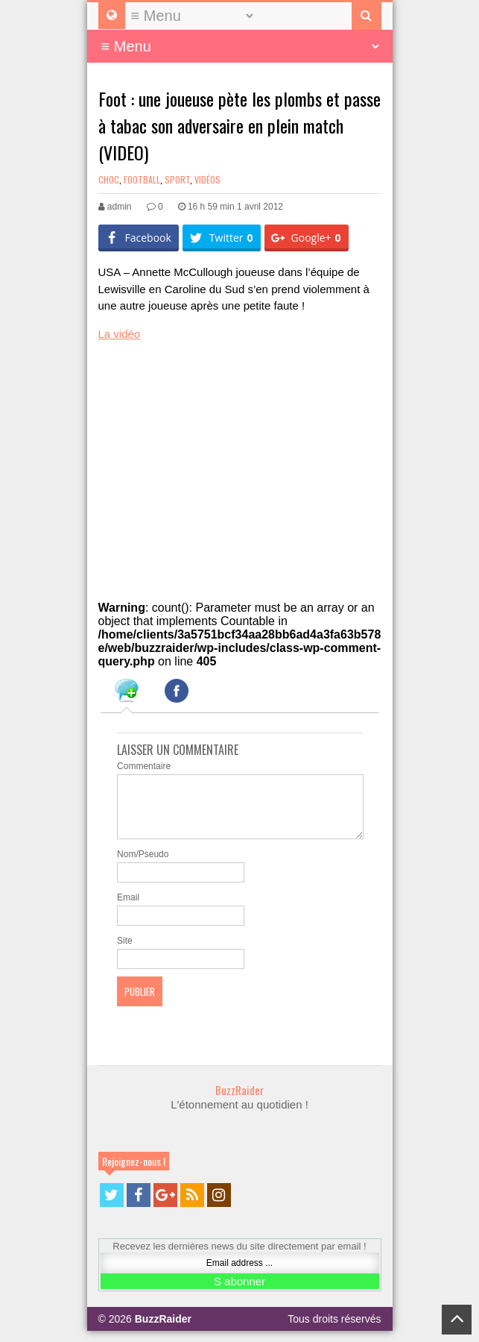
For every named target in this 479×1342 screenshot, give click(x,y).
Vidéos (207, 179)
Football (142, 179)
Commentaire (144, 766)
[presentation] (126, 693)
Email (128, 908)
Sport (177, 179)
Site (125, 952)
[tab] (126, 693)
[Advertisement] (210, 464)
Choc (108, 179)
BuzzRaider (239, 1101)
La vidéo (119, 333)
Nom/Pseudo (142, 865)
